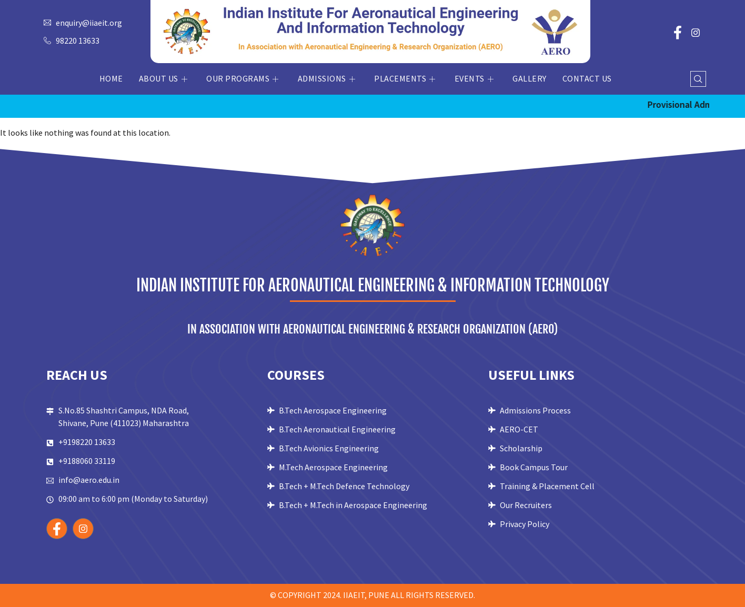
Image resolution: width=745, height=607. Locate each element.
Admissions (327, 78)
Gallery (529, 78)
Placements (405, 78)
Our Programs (242, 78)
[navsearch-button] (698, 79)
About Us (163, 78)
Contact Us (587, 78)
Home (111, 78)
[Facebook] (678, 31)
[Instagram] (695, 31)
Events (474, 78)
